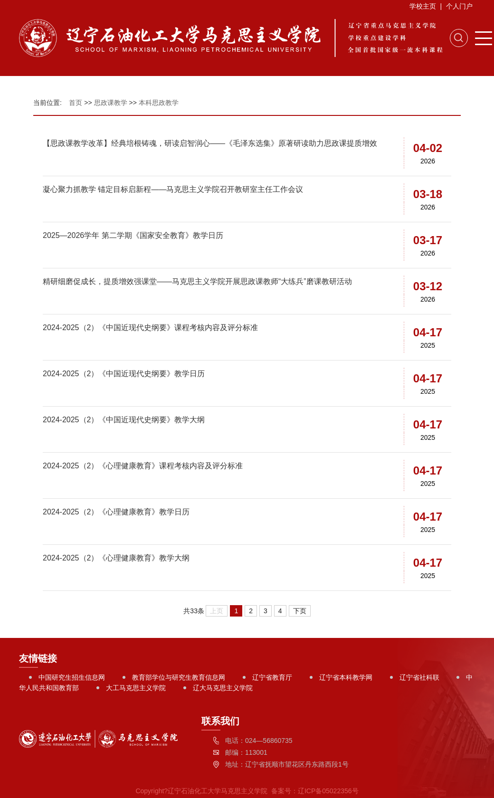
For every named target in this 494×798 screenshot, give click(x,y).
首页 (75, 102)
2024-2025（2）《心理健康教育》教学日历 (116, 512)
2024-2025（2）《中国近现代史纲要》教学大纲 (124, 420)
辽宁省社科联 (419, 677)
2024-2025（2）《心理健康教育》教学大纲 (116, 558)
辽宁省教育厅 (272, 677)
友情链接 (38, 658)
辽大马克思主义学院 (223, 688)
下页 (299, 611)
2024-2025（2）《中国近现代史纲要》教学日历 (124, 374)
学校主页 (422, 6)
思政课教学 (110, 102)
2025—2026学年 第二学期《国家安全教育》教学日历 (133, 235)
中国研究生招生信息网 (71, 677)
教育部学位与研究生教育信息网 (178, 677)
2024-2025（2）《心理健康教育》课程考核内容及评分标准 (143, 466)
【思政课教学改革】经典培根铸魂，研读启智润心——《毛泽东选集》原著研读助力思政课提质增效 (210, 143)
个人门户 (459, 6)
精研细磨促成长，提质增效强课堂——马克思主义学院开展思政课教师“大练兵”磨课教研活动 (197, 281)
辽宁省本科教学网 (345, 677)
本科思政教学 (159, 102)
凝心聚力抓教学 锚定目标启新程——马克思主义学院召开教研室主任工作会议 (173, 189)
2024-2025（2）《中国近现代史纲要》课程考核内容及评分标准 (150, 327)
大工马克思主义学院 (136, 688)
